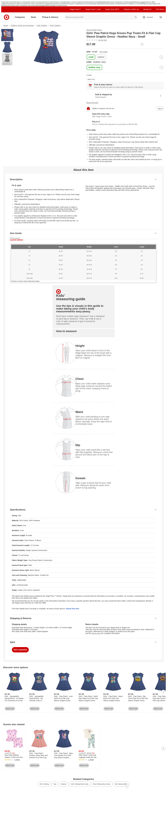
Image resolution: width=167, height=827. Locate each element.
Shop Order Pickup (18, 5)
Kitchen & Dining (59, 2)
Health (131, 2)
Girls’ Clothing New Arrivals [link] (79, 784)
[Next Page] (161, 57)
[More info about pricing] (142, 44)
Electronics (13, 4)
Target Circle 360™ (112, 9)
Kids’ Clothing (42, 25)
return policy (96, 633)
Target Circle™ (75, 9)
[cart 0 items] (160, 17)
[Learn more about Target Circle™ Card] (125, 115)
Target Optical (96, 4)
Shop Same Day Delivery (32, 5)
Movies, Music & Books (33, 4)
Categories (21, 17)
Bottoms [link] (63, 784)
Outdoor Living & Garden (73, 2)
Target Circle (55, 5)
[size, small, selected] (91, 57)
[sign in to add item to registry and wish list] (160, 108)
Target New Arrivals (7, 2)
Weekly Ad (8, 5)
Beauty (106, 2)
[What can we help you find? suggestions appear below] (101, 17)
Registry (43, 5)
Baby (102, 2)
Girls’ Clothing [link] (44, 784)
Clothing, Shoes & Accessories (35, 2)
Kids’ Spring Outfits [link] (121, 784)
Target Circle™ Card (93, 9)
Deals (103, 4)
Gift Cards (59, 4)
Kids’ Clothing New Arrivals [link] (101, 784)
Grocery (83, 2)
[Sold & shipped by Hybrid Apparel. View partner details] (125, 96)
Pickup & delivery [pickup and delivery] (51, 17)
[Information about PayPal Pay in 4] (125, 123)
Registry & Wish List (131, 9)
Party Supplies (45, 4)
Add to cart (91, 79)
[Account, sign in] (148, 17)
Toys (8, 4)
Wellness (136, 2)
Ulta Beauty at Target (72, 4)
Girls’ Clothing (55, 25)
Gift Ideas (53, 4)
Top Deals (149, 4)
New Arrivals (116, 4)
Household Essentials (93, 2)
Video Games (21, 4)
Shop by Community (85, 4)
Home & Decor (49, 2)
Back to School (136, 4)
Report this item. (72, 609)
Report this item (92, 103)
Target (5, 25)
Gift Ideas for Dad (19, 2)
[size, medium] (101, 57)
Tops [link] (54, 784)
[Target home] (6, 17)
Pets (64, 4)
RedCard (48, 5)
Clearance (108, 4)
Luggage (142, 2)
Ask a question (20, 650)
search (136, 17)
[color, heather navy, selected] (94, 67)
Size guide (103, 52)
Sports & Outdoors (123, 2)
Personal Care (113, 2)
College (143, 4)
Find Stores (63, 5)
